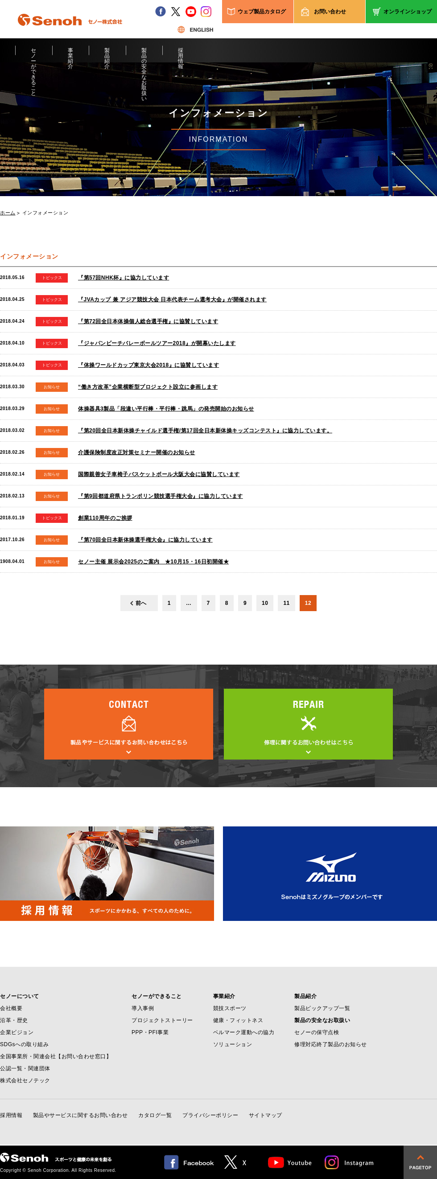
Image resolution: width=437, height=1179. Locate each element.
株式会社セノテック (25, 1080)
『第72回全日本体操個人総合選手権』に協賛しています (148, 321)
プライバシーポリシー (210, 1115)
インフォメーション (45, 212)
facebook (160, 11)
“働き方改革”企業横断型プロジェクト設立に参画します (148, 387)
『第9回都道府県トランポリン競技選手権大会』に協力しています (160, 496)
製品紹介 (107, 54)
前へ (141, 603)
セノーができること (34, 54)
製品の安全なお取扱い (144, 54)
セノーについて (19, 996)
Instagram (350, 1162)
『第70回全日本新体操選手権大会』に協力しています (145, 540)
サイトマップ (265, 1115)
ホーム (8, 212)
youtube (191, 11)
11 (286, 603)
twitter (175, 11)
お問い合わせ (330, 11)
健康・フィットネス (238, 1020)
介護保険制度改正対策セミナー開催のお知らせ (136, 452)
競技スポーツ (230, 1008)
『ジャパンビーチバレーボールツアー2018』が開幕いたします (157, 343)
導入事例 (143, 1008)
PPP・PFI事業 (150, 1032)
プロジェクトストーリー (162, 1020)
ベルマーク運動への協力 (244, 1032)
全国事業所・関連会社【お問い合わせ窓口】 (55, 1056)
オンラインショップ (407, 11)
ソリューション (232, 1044)
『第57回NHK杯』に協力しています (123, 278)
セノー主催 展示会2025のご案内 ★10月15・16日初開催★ (153, 562)
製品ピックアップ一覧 (322, 1008)
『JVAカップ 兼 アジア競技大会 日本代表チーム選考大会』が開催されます (172, 299)
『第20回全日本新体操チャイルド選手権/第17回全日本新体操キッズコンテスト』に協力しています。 (205, 430)
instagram (206, 11)
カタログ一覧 (155, 1115)
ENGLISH (195, 29)
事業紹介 (71, 54)
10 (265, 603)
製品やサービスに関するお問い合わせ (80, 1115)
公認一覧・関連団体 (25, 1068)
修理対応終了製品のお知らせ (330, 1044)
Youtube (290, 1162)
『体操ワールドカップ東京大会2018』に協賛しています (148, 365)
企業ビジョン (16, 1032)
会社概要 (11, 1008)
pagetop (420, 1162)
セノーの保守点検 (316, 1032)
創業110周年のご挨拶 (105, 518)
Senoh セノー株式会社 (70, 33)
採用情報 (181, 54)
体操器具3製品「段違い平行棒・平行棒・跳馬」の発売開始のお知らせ (166, 409)
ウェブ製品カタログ (262, 11)
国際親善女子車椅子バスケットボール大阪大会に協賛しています (159, 474)
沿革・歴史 (14, 1020)
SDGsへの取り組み (24, 1044)
